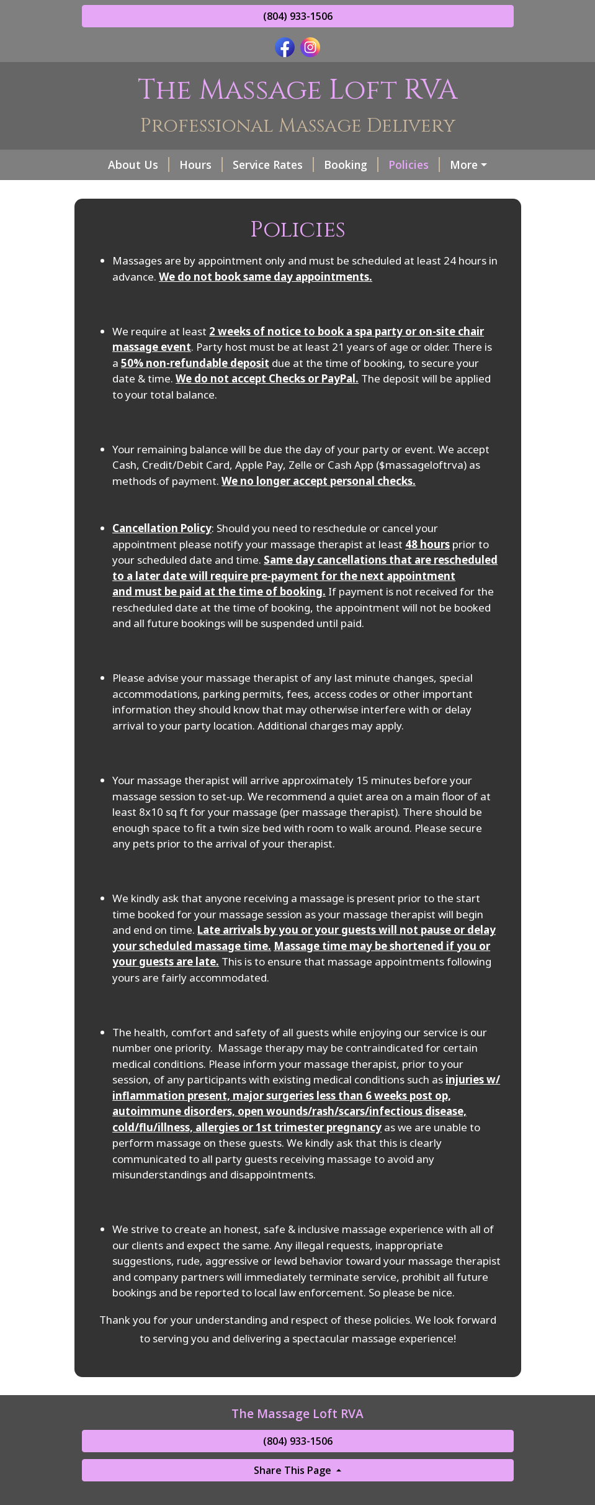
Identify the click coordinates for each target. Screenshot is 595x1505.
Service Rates (257, 164)
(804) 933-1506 (298, 16)
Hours (185, 164)
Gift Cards (118, 191)
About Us (122, 164)
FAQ (450, 164)
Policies (398, 164)
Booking (335, 164)
